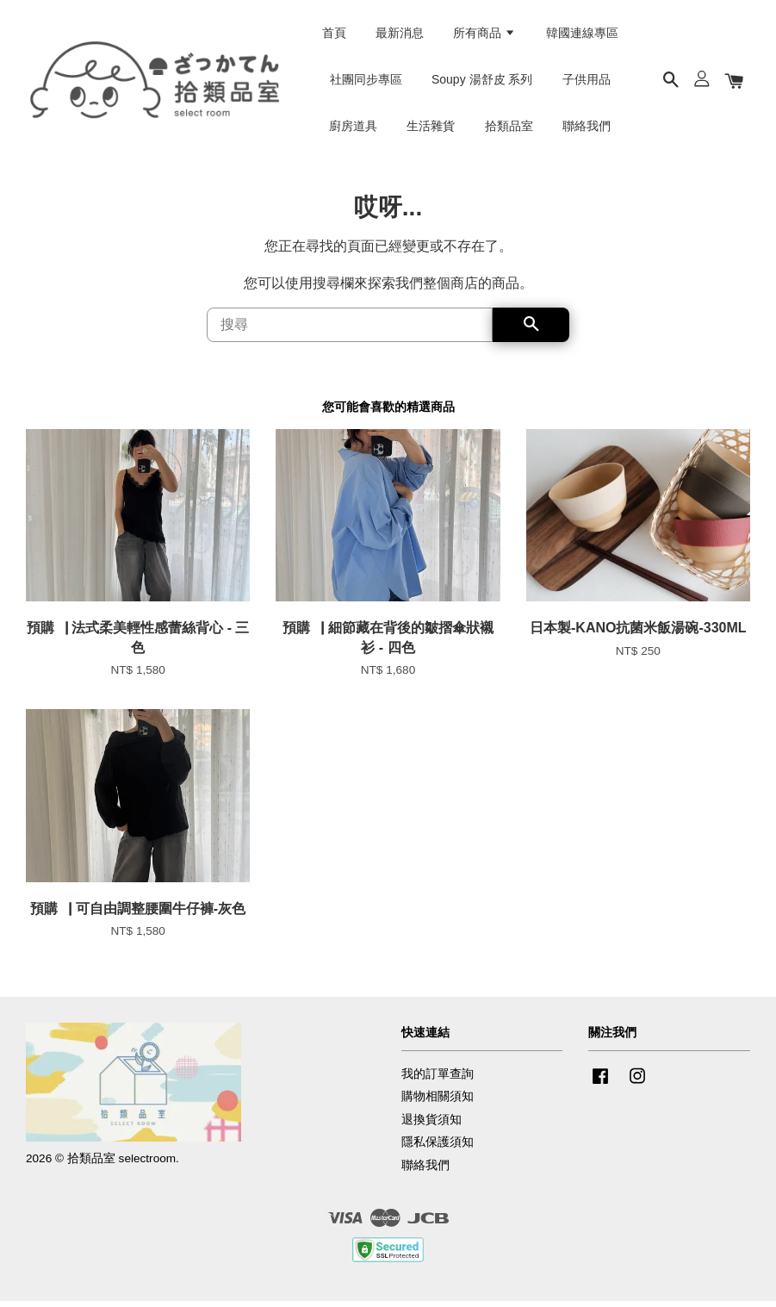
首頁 (334, 35)
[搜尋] (350, 331)
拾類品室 (509, 128)
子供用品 (586, 82)
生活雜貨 (431, 128)
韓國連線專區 (582, 35)
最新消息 (400, 35)
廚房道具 (353, 128)
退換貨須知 (431, 1126)
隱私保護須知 (437, 1148)
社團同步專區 (366, 82)
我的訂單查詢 (437, 1080)
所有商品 (484, 35)
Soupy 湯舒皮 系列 (481, 82)
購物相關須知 (437, 1103)
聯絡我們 (586, 128)
